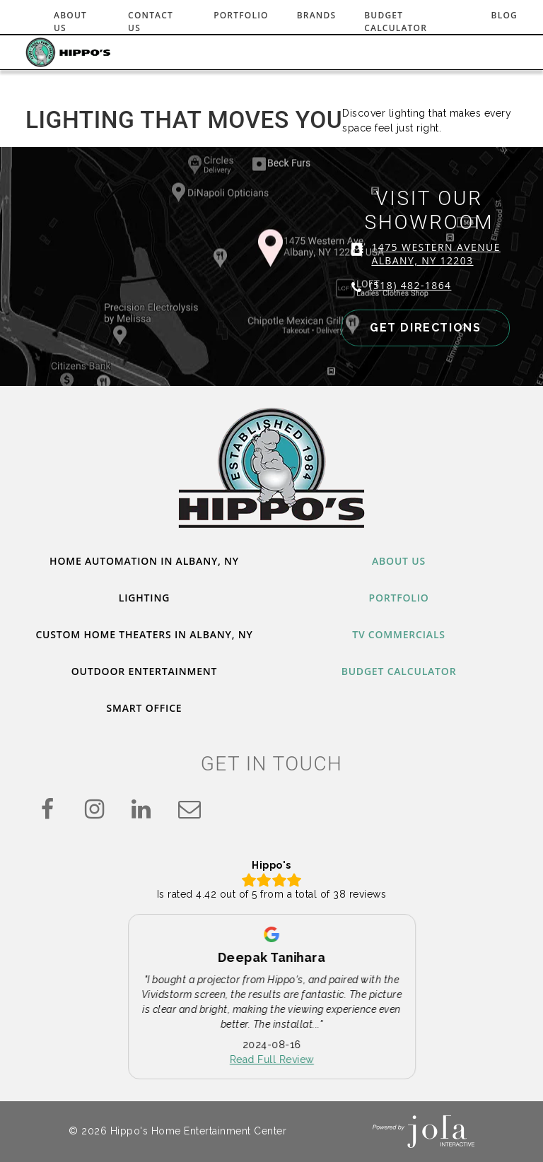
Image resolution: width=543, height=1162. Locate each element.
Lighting (144, 597)
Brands (317, 15)
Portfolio (241, 15)
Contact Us (150, 21)
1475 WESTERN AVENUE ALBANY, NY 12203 (435, 253)
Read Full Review (272, 1060)
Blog (504, 15)
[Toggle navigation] (498, 52)
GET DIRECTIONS (425, 327)
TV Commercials (398, 634)
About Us (70, 21)
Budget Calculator (395, 21)
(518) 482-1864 (410, 285)
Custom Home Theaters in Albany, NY (143, 634)
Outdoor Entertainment (144, 671)
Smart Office (144, 708)
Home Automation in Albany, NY (144, 561)
